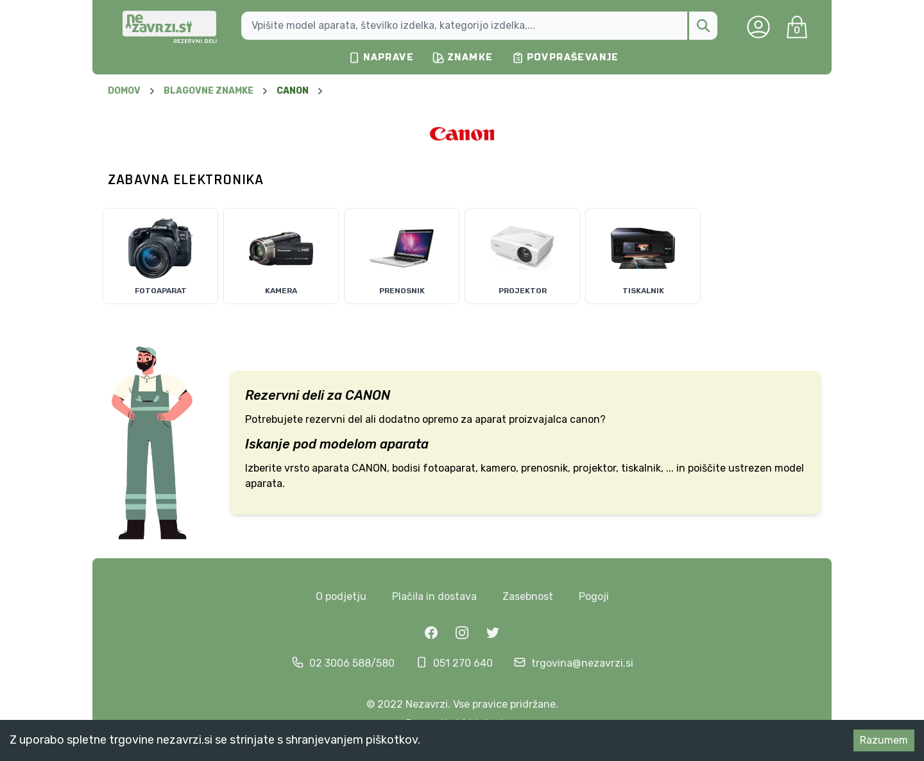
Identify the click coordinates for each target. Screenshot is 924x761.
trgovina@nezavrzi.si (582, 663)
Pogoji (594, 596)
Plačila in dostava (434, 596)
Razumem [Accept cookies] (884, 740)
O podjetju (341, 596)
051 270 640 (463, 663)
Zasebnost (527, 596)
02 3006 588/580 (352, 663)
